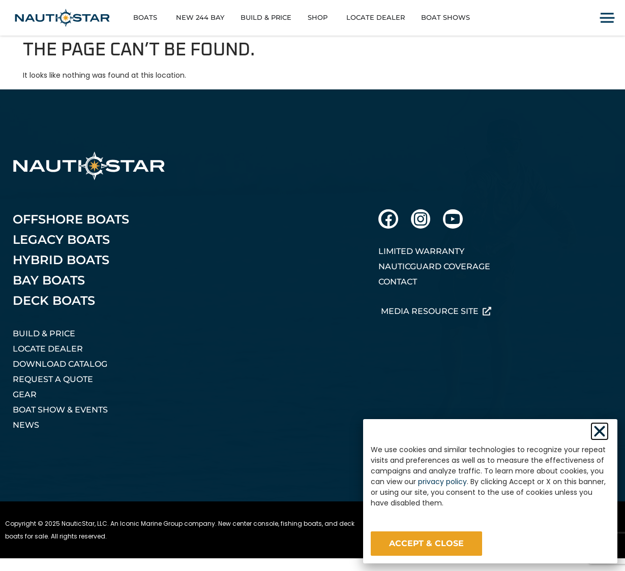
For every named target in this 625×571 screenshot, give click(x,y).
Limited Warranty (421, 251)
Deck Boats (54, 300)
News (26, 425)
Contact (397, 282)
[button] (599, 431)
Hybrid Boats (61, 259)
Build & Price (44, 333)
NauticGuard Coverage (434, 266)
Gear (25, 394)
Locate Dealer (48, 349)
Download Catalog (60, 364)
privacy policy (442, 482)
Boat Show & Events (60, 410)
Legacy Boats (61, 239)
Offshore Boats (71, 219)
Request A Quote (53, 379)
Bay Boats (49, 280)
